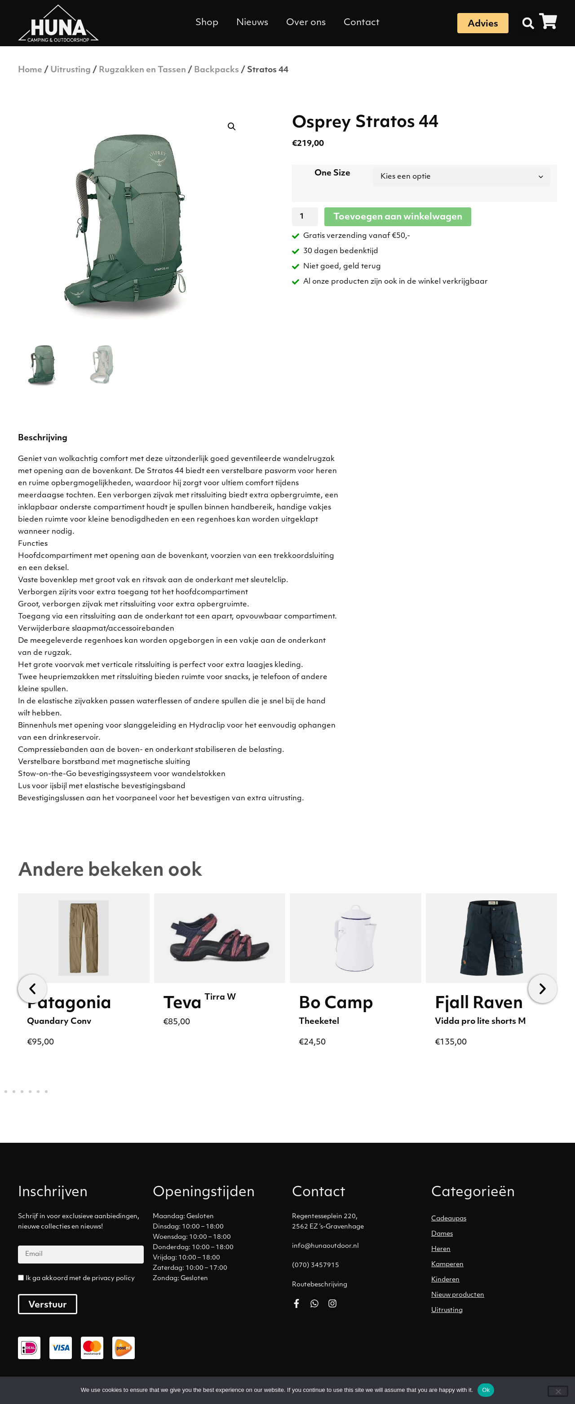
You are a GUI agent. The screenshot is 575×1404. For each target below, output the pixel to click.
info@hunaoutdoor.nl (325, 1246)
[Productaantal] (305, 216)
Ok (486, 1389)
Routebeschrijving (319, 1284)
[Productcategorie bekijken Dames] (496, 1234)
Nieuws (252, 22)
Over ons (306, 22)
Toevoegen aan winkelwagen (397, 217)
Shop (206, 22)
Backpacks (216, 70)
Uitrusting (70, 70)
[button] (528, 23)
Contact (362, 22)
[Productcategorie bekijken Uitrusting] (496, 1310)
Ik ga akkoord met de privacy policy (80, 1278)
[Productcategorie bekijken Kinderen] (496, 1280)
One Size (332, 173)
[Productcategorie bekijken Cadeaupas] (496, 1219)
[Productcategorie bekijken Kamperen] (496, 1264)
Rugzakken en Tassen (142, 70)
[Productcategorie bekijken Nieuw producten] (496, 1295)
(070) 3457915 (315, 1265)
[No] (558, 1391)
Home (30, 70)
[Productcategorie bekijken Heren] (496, 1249)
